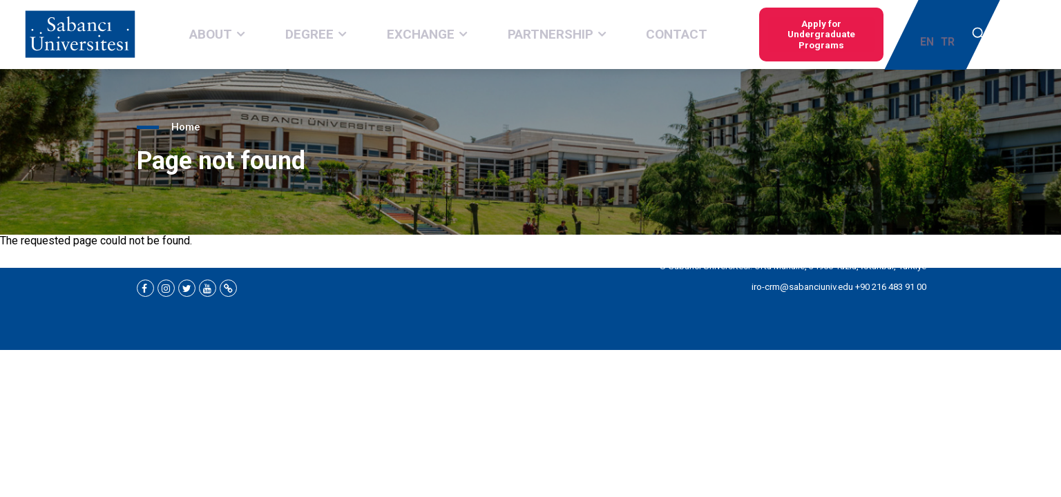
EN (930, 35)
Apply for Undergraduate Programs (772, 34)
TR (951, 35)
